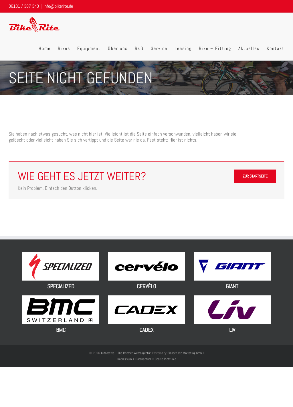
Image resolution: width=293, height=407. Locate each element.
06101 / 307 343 (24, 6)
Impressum (125, 359)
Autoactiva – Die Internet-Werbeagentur (126, 353)
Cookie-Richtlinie (165, 359)
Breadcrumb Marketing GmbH (185, 353)
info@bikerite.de (58, 6)
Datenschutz (143, 359)
